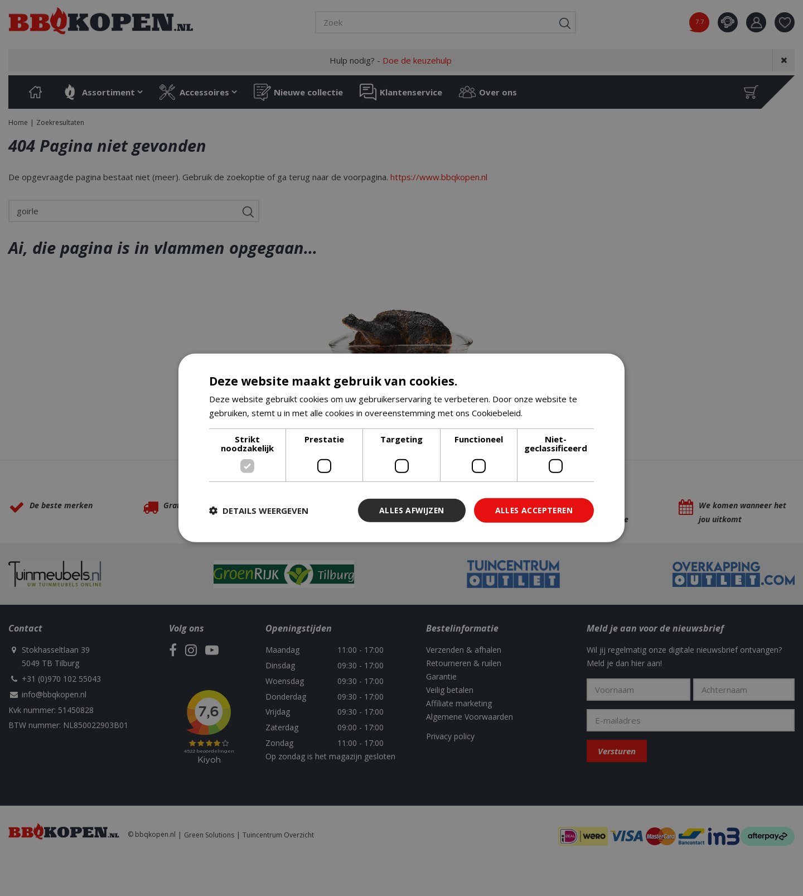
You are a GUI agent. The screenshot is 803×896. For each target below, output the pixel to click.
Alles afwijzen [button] (408, 510)
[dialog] (401, 448)
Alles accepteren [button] (533, 510)
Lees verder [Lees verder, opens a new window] (548, 412)
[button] (258, 510)
